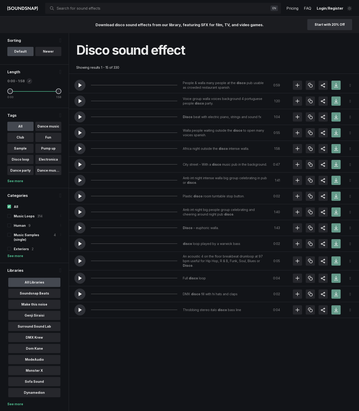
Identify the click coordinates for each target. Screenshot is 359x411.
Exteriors (21, 249)
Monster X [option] (34, 370)
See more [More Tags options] (15, 181)
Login (322, 8)
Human (20, 225)
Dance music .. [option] (49, 170)
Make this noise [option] (34, 304)
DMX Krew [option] (34, 337)
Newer (48, 51)
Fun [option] (48, 137)
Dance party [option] (20, 170)
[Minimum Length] (10, 91)
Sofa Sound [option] (34, 381)
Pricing (292, 8)
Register (335, 8)
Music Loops (24, 216)
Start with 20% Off (330, 24)
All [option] (20, 126)
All (16, 207)
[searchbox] (163, 8)
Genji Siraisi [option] (34, 315)
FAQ (307, 8)
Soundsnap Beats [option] (34, 293)
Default (20, 51)
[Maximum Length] (58, 91)
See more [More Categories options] (15, 256)
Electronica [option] (48, 159)
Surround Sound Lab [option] (34, 326)
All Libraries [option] (34, 282)
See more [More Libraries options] (15, 404)
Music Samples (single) (26, 237)
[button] (79, 85)
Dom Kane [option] (34, 348)
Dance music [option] (48, 126)
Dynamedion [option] (34, 392)
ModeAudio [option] (34, 359)
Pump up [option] (48, 148)
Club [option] (20, 137)
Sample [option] (20, 148)
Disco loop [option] (20, 159)
